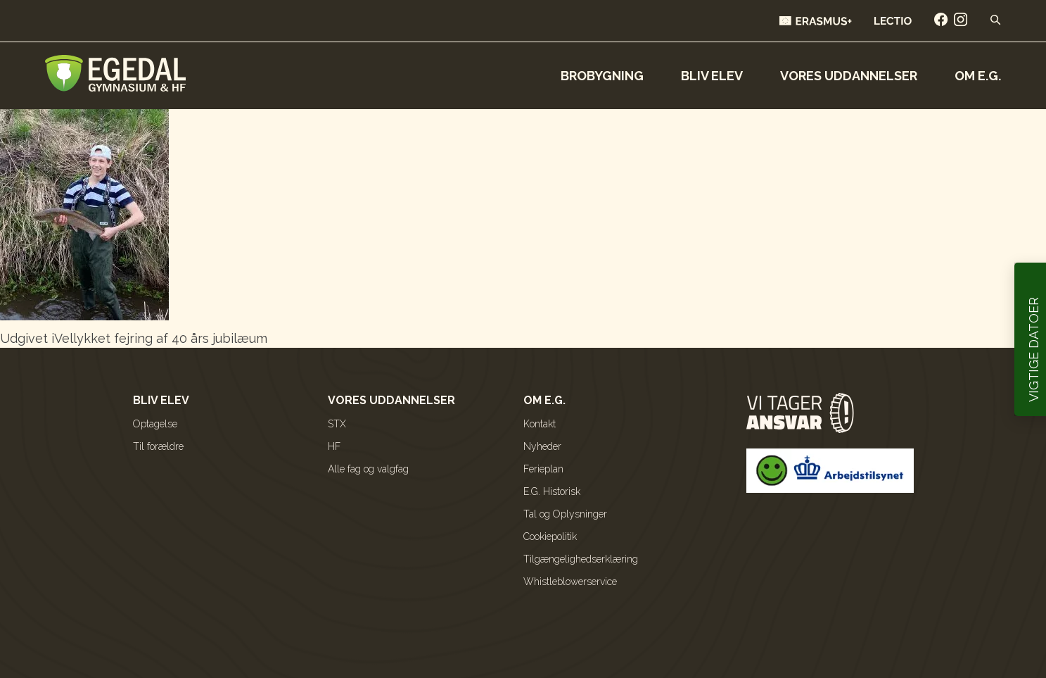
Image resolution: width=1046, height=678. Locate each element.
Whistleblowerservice (570, 581)
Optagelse (155, 423)
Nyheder (542, 446)
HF (334, 446)
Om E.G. (978, 75)
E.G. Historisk (551, 491)
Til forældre (158, 446)
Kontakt (539, 423)
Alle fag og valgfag (368, 469)
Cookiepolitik (550, 536)
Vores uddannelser (848, 75)
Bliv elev (712, 75)
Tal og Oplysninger (565, 514)
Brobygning (602, 75)
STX (337, 423)
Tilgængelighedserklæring (580, 559)
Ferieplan (543, 469)
